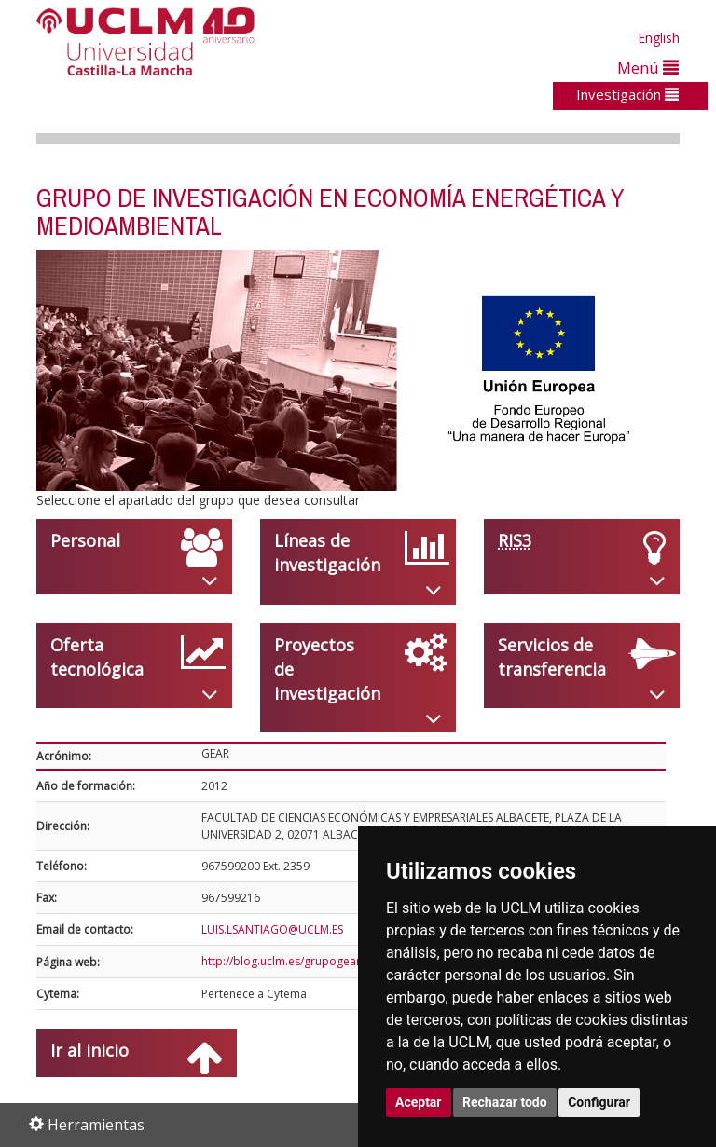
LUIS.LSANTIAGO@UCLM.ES (272, 929)
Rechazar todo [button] (504, 1102)
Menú (648, 67)
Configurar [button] (599, 1102)
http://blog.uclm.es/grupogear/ (283, 961)
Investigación (627, 94)
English (659, 38)
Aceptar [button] (418, 1102)
